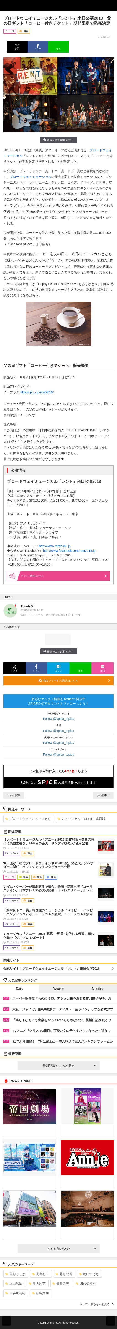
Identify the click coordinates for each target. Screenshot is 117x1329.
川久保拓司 (86, 1283)
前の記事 (13, 795)
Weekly (58, 988)
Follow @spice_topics (58, 719)
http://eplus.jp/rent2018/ (37, 392)
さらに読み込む (71, 1249)
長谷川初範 (15, 1293)
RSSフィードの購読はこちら (74, 680)
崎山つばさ (89, 1274)
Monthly (97, 988)
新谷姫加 (40, 1293)
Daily (19, 988)
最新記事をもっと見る (69, 1065)
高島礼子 (40, 1274)
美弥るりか (15, 1274)
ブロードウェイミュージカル (30, 177)
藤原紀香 (64, 1274)
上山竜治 (13, 1283)
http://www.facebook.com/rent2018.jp (69, 550)
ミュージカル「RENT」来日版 (81, 819)
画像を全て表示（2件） (58, 139)
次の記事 (103, 795)
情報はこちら (64, 576)
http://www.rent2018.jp (55, 546)
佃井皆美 (60, 1283)
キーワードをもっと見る (97, 1304)
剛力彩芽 (37, 1283)
